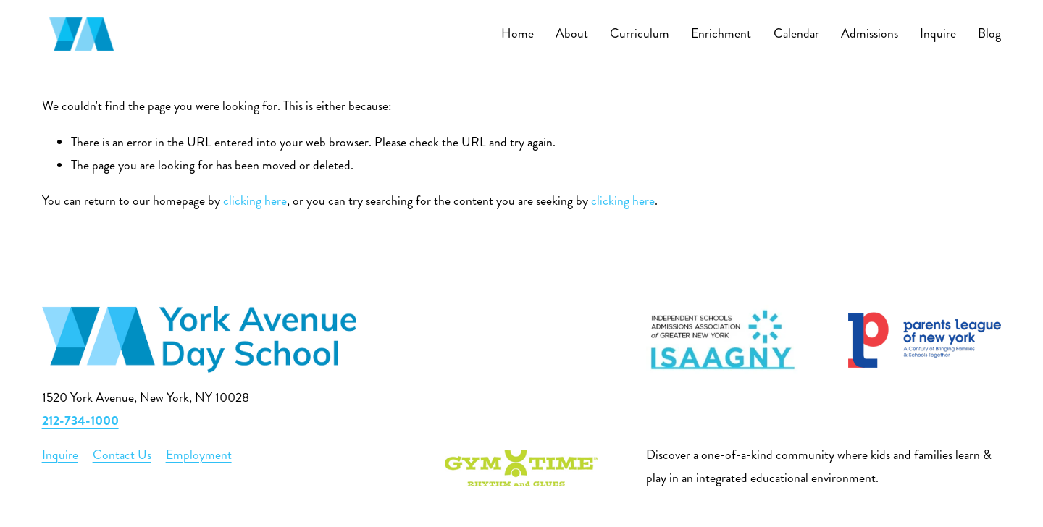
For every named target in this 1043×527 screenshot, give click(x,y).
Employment (199, 455)
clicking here (255, 201)
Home (517, 34)
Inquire (938, 34)
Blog (989, 34)
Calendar (796, 34)
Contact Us (122, 455)
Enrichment (721, 34)
